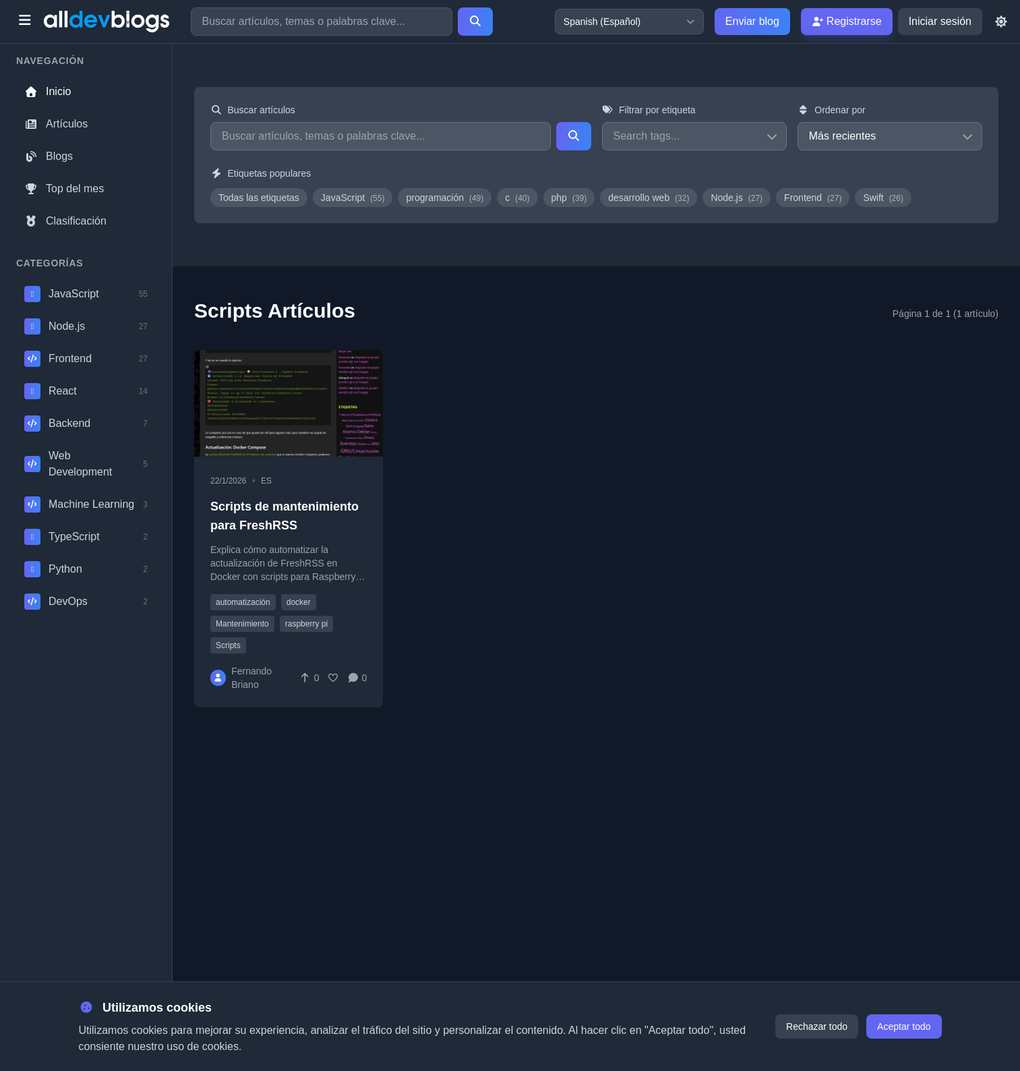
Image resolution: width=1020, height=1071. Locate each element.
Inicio (47, 91)
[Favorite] (333, 678)
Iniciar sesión (940, 21)
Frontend (812, 197)
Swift (883, 197)
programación (444, 197)
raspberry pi (306, 624)
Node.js (736, 197)
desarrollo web (648, 197)
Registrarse (847, 21)
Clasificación (65, 221)
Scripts (228, 645)
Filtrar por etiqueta (649, 110)
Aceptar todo (903, 1026)
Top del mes (64, 188)
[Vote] (309, 678)
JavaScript (353, 197)
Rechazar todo (816, 1026)
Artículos (56, 123)
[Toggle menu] (24, 21)
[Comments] (357, 678)
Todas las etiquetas (258, 197)
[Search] (475, 21)
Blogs (48, 156)
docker (299, 602)
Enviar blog (752, 21)
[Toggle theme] (1001, 21)
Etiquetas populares (260, 173)
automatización (243, 602)
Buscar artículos (252, 110)
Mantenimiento (242, 624)
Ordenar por (832, 110)
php (569, 197)
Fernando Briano (251, 678)
